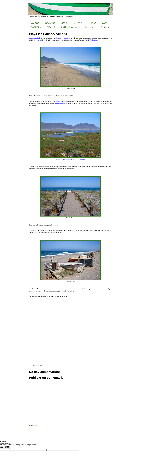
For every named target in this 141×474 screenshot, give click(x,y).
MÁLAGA (35, 23)
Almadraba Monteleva (62, 38)
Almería (38, 40)
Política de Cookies (70, 27)
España (94, 40)
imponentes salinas (59, 101)
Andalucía (88, 40)
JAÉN (104, 23)
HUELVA (92, 23)
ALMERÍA (78, 23)
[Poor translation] (7, 447)
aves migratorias (60, 103)
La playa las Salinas (35, 38)
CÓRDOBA (36, 27)
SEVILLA (51, 27)
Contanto (105, 27)
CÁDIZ (64, 23)
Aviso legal (89, 27)
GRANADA (50, 23)
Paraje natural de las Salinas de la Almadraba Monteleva (70, 159)
